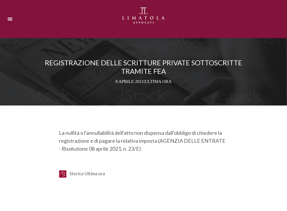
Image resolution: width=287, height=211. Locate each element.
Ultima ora (158, 81)
